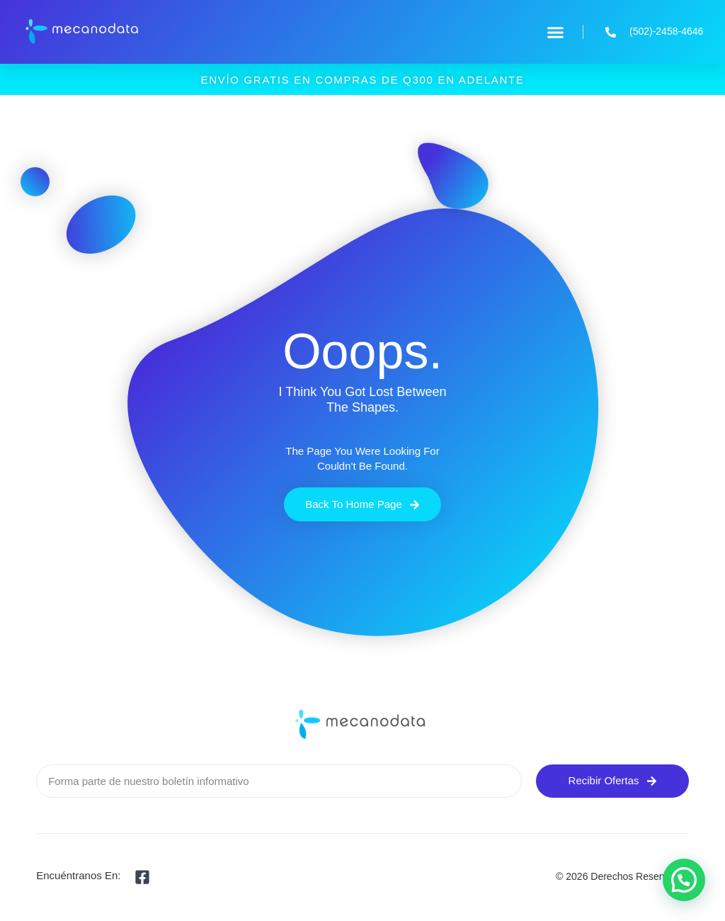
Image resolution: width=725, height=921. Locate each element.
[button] (555, 31)
